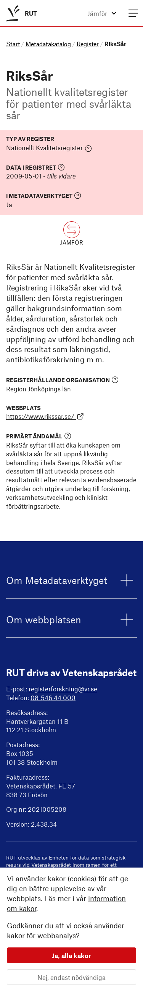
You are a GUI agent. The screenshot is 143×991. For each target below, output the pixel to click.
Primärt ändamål (38, 436)
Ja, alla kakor (71, 955)
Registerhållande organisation (62, 379)
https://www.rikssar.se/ (45, 416)
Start (13, 43)
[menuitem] (20, 13)
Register (88, 43)
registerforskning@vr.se (63, 689)
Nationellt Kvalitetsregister (49, 148)
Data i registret (35, 167)
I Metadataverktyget (43, 195)
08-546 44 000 (53, 697)
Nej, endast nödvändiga (71, 977)
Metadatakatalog (48, 43)
